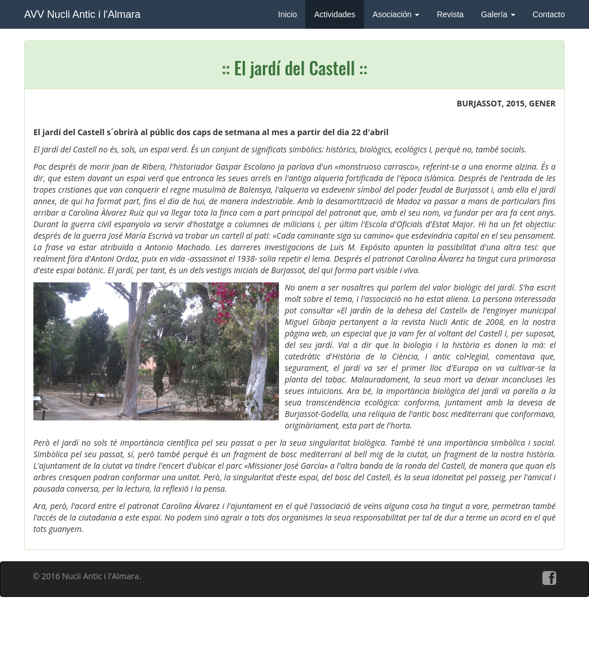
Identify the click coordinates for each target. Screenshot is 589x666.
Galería (498, 14)
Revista (450, 14)
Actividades (334, 14)
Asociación (396, 14)
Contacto (549, 14)
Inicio (287, 14)
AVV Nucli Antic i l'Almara (82, 14)
